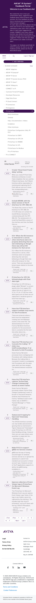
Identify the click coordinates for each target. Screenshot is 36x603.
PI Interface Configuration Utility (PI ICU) (19, 476)
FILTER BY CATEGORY (10, 66)
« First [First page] (8, 518)
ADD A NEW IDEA (18, 61)
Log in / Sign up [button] (29, 56)
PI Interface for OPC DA (19, 303)
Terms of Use (6, 542)
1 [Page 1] (18, 518)
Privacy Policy (6, 545)
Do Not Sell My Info (8, 549)
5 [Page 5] (31, 518)
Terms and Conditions (10, 587)
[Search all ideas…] (18, 56)
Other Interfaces (18, 230)
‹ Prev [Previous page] (14, 518)
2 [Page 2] (21, 518)
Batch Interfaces (18, 195)
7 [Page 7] (9, 520)
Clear (31, 66)
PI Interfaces (17, 193)
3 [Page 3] (24, 518)
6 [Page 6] (6, 520)
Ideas (4, 56)
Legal (4, 538)
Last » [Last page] (24, 520)
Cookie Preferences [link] (10, 590)
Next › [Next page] (18, 520)
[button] (9, 56)
